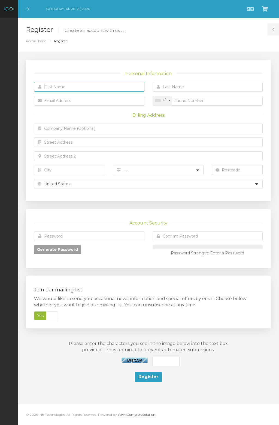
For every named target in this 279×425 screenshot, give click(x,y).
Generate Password (57, 249)
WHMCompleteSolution (136, 414)
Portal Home (36, 41)
